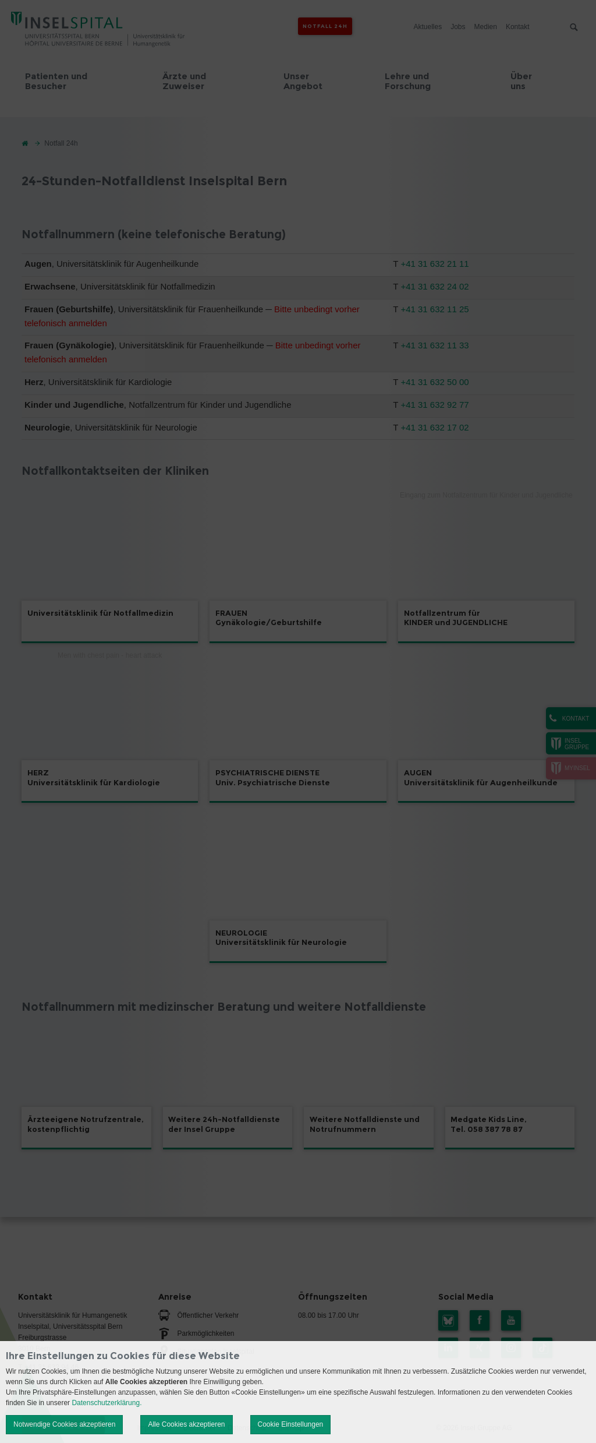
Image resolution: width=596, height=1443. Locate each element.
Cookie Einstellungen (291, 1424)
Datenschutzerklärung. (106, 1403)
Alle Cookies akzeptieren (186, 1424)
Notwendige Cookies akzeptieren (64, 1424)
